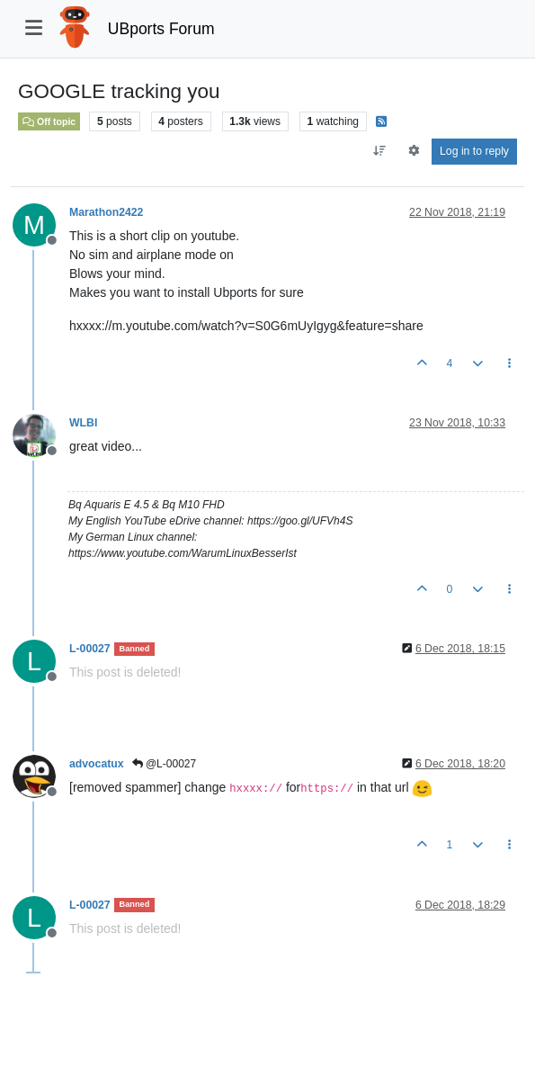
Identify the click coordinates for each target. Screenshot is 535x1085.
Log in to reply (474, 151)
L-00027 (90, 648)
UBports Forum (161, 29)
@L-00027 (164, 764)
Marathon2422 (106, 212)
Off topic (49, 121)
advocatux (96, 764)
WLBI (83, 423)
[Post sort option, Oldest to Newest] (380, 151)
